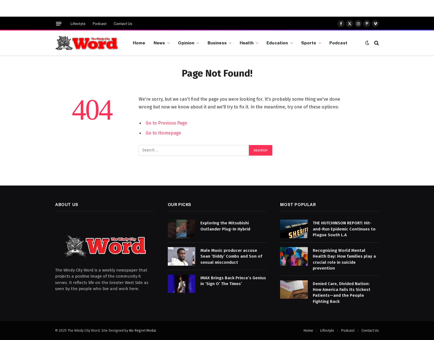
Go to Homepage (163, 133)
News (159, 42)
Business (217, 42)
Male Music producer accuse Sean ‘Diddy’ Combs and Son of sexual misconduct (231, 256)
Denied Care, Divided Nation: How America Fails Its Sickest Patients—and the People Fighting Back (341, 292)
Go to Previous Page (166, 123)
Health (247, 42)
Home (139, 42)
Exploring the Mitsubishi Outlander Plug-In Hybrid (225, 225)
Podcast (100, 24)
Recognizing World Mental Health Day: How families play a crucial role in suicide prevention (344, 259)
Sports (308, 42)
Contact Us (123, 24)
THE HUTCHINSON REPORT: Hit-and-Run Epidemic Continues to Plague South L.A (344, 228)
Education (277, 42)
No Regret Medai (142, 330)
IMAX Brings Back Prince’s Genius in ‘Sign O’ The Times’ (233, 280)
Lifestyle (78, 24)
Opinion (186, 42)
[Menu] (58, 23)
